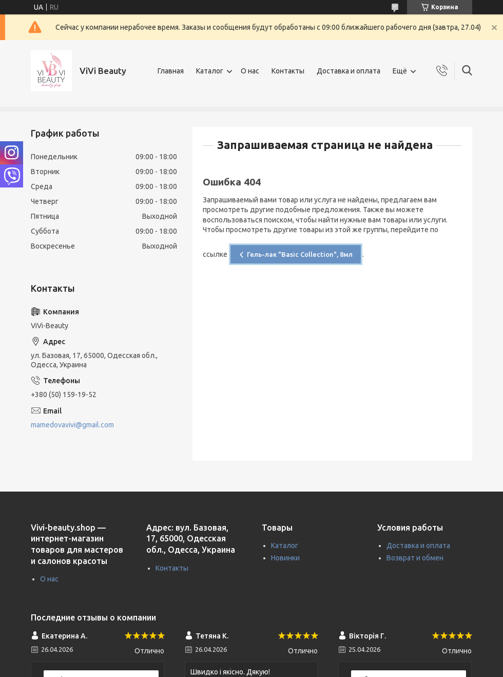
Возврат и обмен (414, 558)
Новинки (285, 558)
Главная (171, 71)
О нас (250, 71)
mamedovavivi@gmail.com (72, 425)
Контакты (288, 71)
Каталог (209, 71)
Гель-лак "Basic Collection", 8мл (300, 254)
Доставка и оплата (348, 71)
